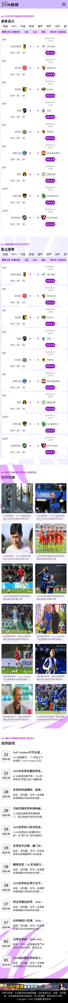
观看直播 (50, 53)
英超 (5, 26)
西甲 (48, 26)
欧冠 (31, 26)
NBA (14, 26)
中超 (22, 26)
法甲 (57, 26)
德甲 (40, 26)
